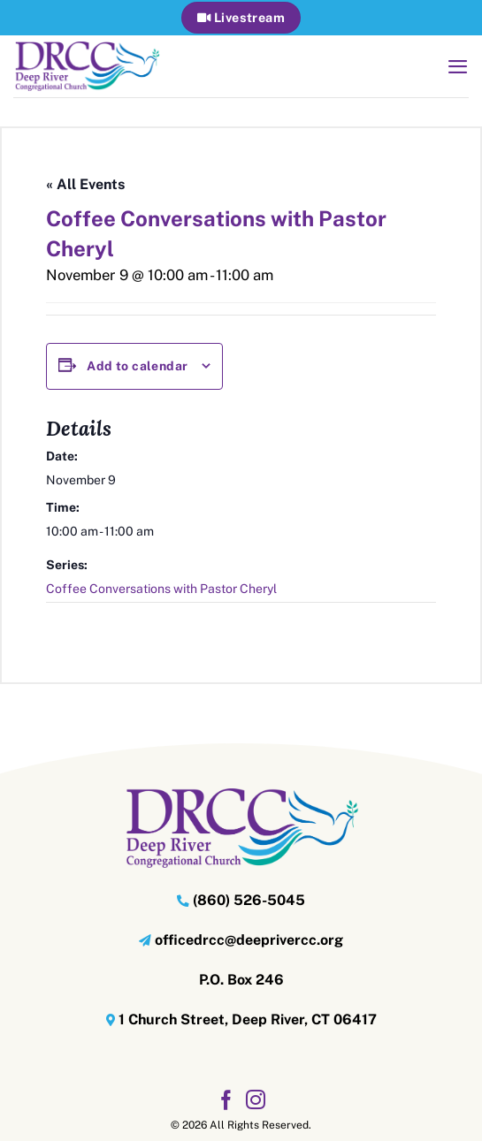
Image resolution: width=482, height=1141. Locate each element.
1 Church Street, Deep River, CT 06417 (248, 1019)
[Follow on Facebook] (226, 1102)
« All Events (85, 184)
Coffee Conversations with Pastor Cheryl (161, 589)
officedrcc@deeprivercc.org (249, 940)
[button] (458, 66)
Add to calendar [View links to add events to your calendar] (137, 366)
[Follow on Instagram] (255, 1102)
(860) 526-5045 (249, 900)
